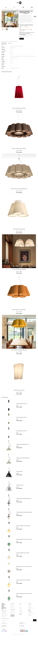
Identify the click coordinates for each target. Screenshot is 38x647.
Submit (35, 631)
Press (3, 617)
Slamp (20, 616)
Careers (3, 618)
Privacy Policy (3, 628)
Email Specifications (14, 41)
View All (20, 625)
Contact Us (3, 616)
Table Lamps (12, 616)
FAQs (2, 620)
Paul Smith (29, 620)
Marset (20, 619)
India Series (12, 627)
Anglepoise (20, 622)
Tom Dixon (20, 620)
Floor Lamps (12, 618)
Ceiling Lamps (12, 617)
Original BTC (20, 624)
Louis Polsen (20, 623)
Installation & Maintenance (5, 626)
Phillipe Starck (30, 618)
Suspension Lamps (18, 9)
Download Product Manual (6, 41)
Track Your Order (4, 627)
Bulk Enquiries (4, 619)
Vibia (20, 618)
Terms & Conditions (4, 625)
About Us (3, 615)
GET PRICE (21, 38)
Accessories (13, 626)
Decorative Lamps (7, 9)
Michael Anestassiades (31, 619)
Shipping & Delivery (4, 624)
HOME (2, 9)
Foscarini (20, 621)
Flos (19, 617)
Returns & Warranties (4, 623)
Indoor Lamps (12, 9)
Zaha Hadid (29, 616)
